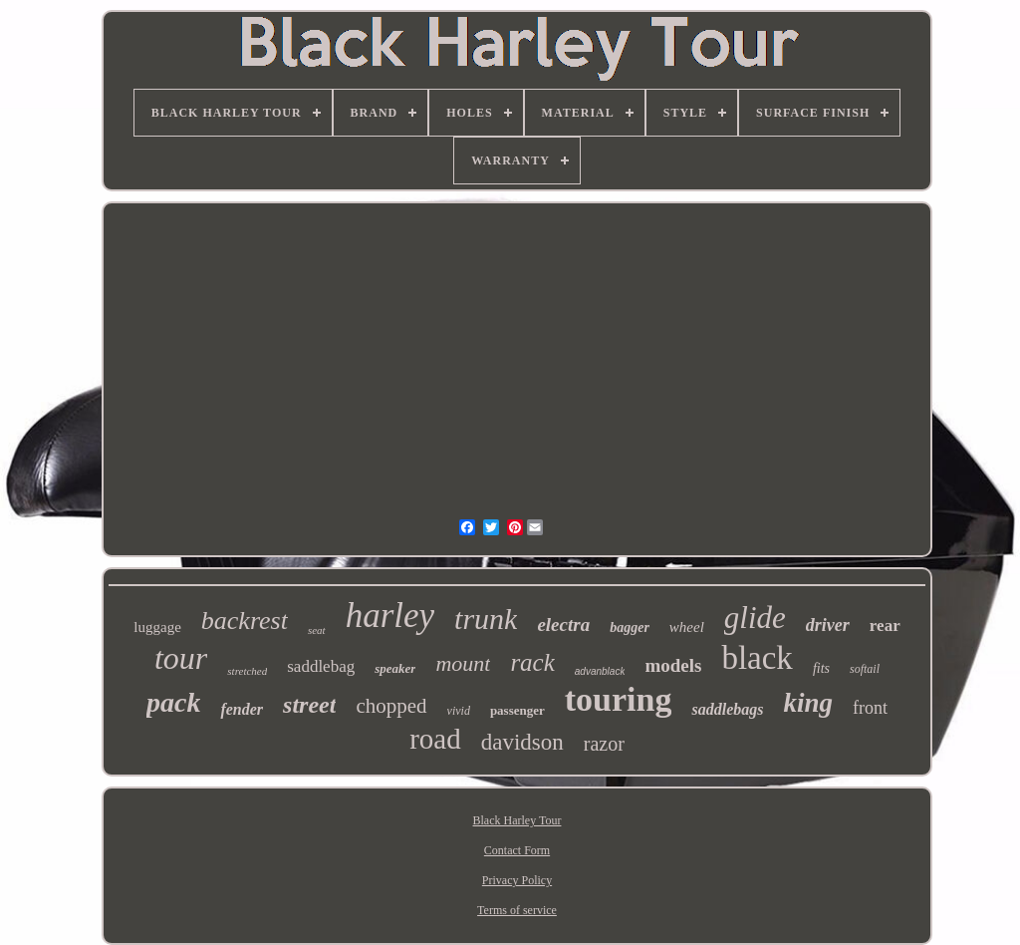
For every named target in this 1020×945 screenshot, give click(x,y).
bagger (629, 627)
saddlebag (321, 666)
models (672, 665)
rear (885, 625)
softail (865, 669)
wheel (686, 627)
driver (828, 625)
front (870, 708)
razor (604, 744)
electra (563, 624)
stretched (247, 671)
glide (755, 617)
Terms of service (517, 910)
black (756, 658)
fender (241, 709)
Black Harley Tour (517, 820)
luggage (156, 627)
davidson (522, 742)
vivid (458, 711)
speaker (395, 668)
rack (532, 662)
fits (821, 668)
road (435, 739)
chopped (391, 706)
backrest (244, 620)
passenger (517, 710)
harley (390, 615)
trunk (485, 618)
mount (462, 663)
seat (317, 630)
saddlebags (727, 709)
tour (180, 658)
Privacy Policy (517, 880)
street (309, 705)
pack (173, 702)
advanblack (600, 671)
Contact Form (517, 850)
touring (618, 699)
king (808, 703)
